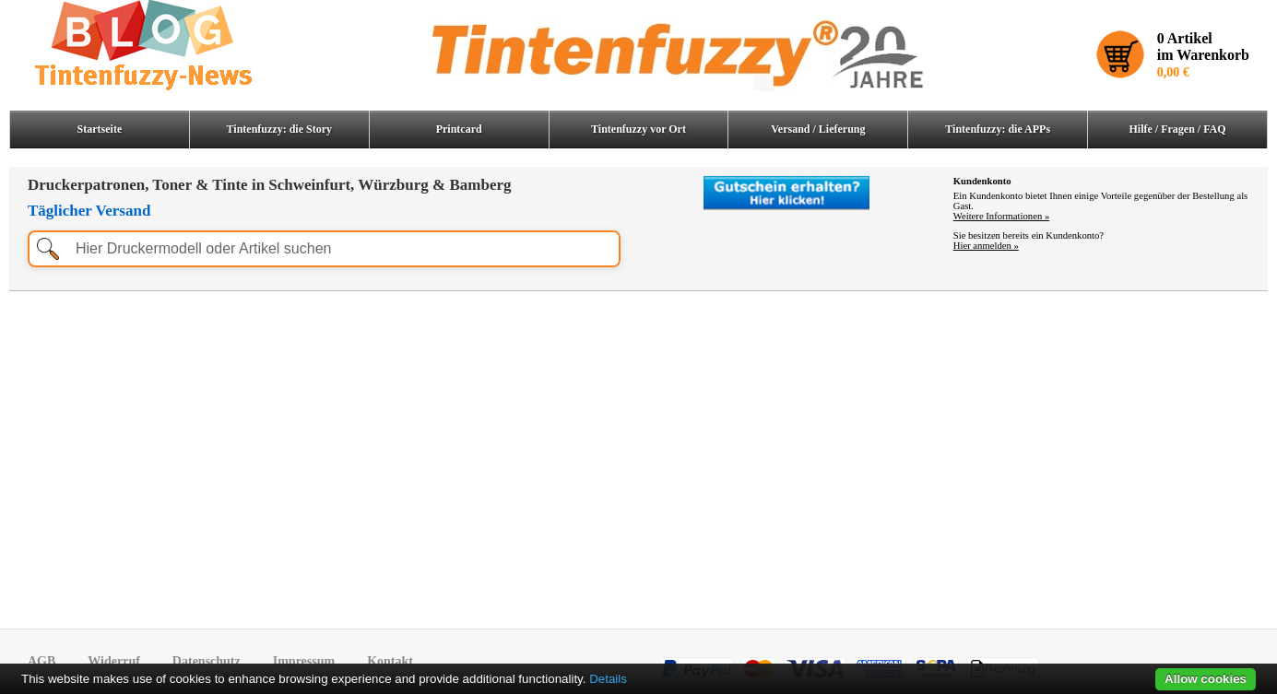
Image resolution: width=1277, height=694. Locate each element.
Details (608, 679)
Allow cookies (1206, 679)
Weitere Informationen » (1001, 216)
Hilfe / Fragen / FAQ (1177, 129)
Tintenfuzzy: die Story (279, 129)
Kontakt (390, 661)
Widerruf (114, 661)
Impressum (304, 661)
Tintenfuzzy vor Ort (638, 129)
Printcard (459, 129)
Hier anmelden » (986, 246)
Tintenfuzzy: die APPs (997, 129)
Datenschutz (206, 661)
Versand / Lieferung (818, 129)
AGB (41, 661)
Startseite (100, 129)
